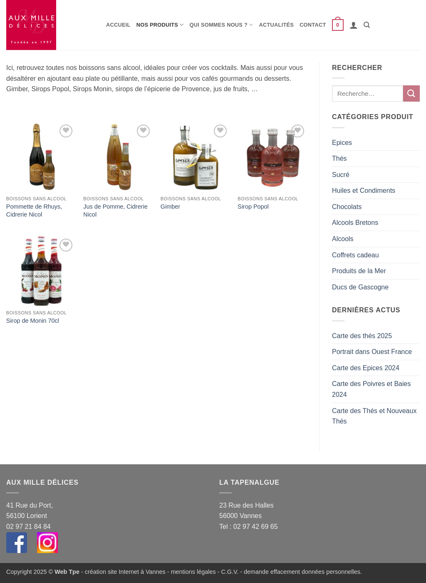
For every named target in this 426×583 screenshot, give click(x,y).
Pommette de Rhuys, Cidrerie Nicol (34, 210)
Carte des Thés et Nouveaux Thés (374, 416)
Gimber (170, 206)
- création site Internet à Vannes (122, 571)
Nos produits (160, 25)
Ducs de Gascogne (360, 287)
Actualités (276, 25)
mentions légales (193, 571)
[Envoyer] (411, 93)
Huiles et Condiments (363, 190)
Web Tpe (66, 571)
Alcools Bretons (355, 222)
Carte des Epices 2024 (365, 367)
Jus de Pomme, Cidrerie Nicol (115, 210)
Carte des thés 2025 (362, 335)
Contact (313, 25)
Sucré (340, 174)
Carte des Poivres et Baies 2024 (371, 389)
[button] (338, 25)
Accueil (118, 25)
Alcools (343, 238)
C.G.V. (229, 571)
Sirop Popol (253, 206)
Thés (339, 158)
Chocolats (347, 206)
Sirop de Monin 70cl (32, 320)
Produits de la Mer (359, 270)
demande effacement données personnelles (302, 571)
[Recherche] (367, 25)
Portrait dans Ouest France (372, 351)
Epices (342, 142)
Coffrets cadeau (355, 255)
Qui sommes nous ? (221, 25)
